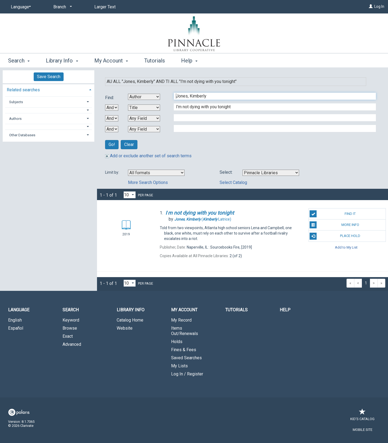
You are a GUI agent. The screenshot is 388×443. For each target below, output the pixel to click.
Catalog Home (130, 320)
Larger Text (105, 6)
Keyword (71, 320)
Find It (333, 213)
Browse (70, 328)
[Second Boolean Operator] (111, 118)
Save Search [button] (48, 76)
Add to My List (346, 247)
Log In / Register (187, 373)
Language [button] (18, 309)
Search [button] (19, 60)
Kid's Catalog (362, 416)
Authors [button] (15, 119)
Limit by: (112, 172)
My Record (181, 320)
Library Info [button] (62, 60)
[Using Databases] (270, 173)
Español (15, 328)
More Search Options (148, 182)
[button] (48, 110)
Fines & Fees (183, 349)
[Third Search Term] (272, 118)
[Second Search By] (144, 107)
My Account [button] (111, 60)
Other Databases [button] (22, 135)
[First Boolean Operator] (111, 107)
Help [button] (189, 60)
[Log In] (371, 6)
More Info (334, 224)
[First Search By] (144, 97)
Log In (379, 6)
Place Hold (335, 236)
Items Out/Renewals (184, 331)
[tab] (48, 89)
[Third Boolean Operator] (111, 129)
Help (285, 309)
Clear (129, 144)
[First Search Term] (272, 96)
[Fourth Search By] (144, 129)
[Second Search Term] (272, 107)
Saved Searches (186, 357)
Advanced (72, 344)
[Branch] (62, 7)
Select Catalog (233, 182)
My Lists (179, 365)
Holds (176, 341)
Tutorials (154, 60)
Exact (68, 336)
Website (125, 328)
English (15, 320)
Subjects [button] (16, 102)
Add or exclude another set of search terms (148, 155)
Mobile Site (362, 430)
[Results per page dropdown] (130, 194)
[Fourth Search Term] (272, 128)
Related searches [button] (23, 89)
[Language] (20, 7)
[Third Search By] (144, 118)
